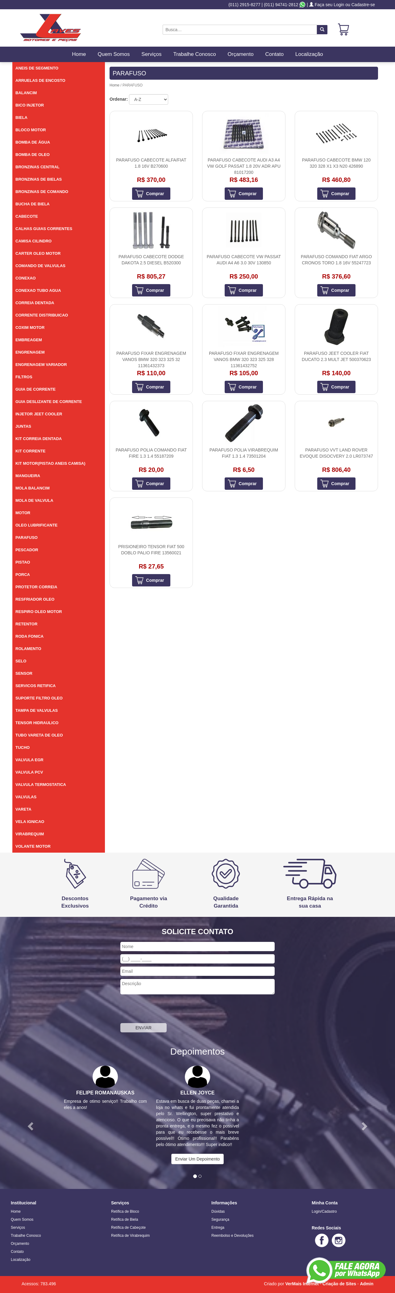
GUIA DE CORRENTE (35, 389)
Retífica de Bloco (125, 1211)
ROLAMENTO (28, 648)
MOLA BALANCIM (32, 488)
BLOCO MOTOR (30, 130)
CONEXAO (25, 278)
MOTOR (22, 512)
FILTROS (23, 377)
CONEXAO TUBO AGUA (38, 290)
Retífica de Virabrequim (130, 1235)
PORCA (22, 574)
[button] (29, 1124)
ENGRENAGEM (30, 352)
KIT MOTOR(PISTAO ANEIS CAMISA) (50, 463)
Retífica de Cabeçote (128, 1227)
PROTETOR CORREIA (36, 587)
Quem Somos (114, 54)
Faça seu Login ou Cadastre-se (342, 4)
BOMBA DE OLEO (32, 154)
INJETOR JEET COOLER (38, 414)
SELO (20, 661)
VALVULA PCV (29, 772)
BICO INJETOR (29, 105)
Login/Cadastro (324, 1211)
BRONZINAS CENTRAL (37, 167)
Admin (366, 1283)
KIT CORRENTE (30, 451)
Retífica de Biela (124, 1219)
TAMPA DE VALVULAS (36, 710)
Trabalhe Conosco (194, 54)
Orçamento (241, 54)
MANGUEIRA (27, 475)
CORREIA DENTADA (34, 302)
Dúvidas (218, 1211)
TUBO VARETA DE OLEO (39, 735)
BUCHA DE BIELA (32, 204)
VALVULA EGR (29, 760)
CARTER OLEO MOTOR (37, 253)
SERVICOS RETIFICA (35, 685)
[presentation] (167, 1009)
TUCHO (22, 747)
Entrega (217, 1227)
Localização (309, 54)
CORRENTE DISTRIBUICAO (41, 315)
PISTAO (22, 562)
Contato (274, 54)
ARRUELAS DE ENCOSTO (40, 80)
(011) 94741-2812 (281, 4)
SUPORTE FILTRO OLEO (39, 698)
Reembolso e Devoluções (232, 1235)
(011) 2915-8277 (244, 4)
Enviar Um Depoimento (197, 1159)
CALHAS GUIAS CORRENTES (43, 228)
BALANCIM (26, 92)
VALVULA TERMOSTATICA (40, 784)
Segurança (220, 1219)
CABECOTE (26, 216)
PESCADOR (26, 550)
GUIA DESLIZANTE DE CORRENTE (48, 401)
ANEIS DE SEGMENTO (36, 68)
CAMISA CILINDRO (33, 241)
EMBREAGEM (28, 340)
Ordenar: (119, 99)
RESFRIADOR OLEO (34, 599)
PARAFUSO (26, 537)
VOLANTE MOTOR (33, 846)
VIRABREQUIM (29, 834)
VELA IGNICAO (29, 821)
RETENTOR (26, 624)
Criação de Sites (339, 1283)
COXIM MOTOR (29, 327)
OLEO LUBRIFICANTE (36, 525)
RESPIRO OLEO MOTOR (38, 611)
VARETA (23, 809)
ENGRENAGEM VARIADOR (41, 364)
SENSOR (23, 673)
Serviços (151, 54)
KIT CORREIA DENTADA (38, 438)
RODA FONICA (29, 636)
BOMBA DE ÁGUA (32, 142)
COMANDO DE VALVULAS (40, 265)
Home (79, 54)
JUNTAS (23, 426)
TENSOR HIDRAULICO (36, 722)
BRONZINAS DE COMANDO (41, 191)
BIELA (21, 117)
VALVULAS (25, 797)
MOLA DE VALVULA (34, 500)
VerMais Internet (301, 1283)
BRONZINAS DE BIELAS (38, 179)
